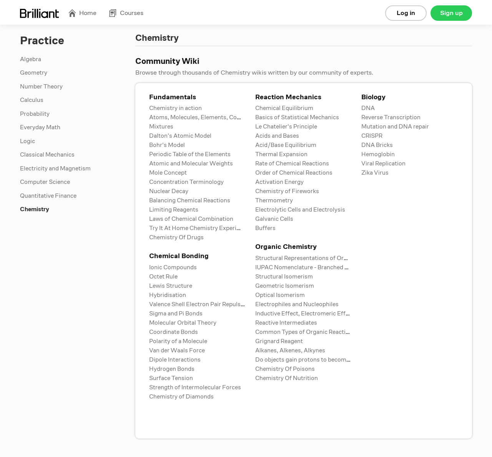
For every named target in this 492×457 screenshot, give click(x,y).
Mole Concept (168, 173)
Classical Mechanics (47, 154)
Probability (35, 114)
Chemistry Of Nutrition (286, 378)
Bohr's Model (167, 145)
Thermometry (274, 200)
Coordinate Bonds (173, 332)
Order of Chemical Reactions (293, 173)
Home (82, 13)
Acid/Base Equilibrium (285, 145)
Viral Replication (383, 163)
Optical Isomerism (280, 295)
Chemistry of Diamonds (181, 396)
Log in (406, 13)
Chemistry (34, 209)
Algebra (30, 59)
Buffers (265, 228)
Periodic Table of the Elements (190, 154)
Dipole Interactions (175, 360)
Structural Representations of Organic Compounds (324, 258)
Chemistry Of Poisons (285, 369)
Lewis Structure (170, 286)
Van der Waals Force (177, 350)
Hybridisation (167, 295)
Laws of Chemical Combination (191, 219)
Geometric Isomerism (284, 286)
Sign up (451, 13)
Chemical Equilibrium (284, 108)
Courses (126, 13)
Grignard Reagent (279, 341)
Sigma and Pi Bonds (176, 313)
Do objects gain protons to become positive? (315, 360)
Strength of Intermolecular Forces (195, 387)
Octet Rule (163, 276)
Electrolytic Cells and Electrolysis (300, 209)
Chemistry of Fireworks (287, 191)
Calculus (31, 100)
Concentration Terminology (186, 182)
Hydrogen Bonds (171, 369)
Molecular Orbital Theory (182, 323)
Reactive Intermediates (286, 323)
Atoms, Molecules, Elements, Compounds (206, 117)
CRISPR (371, 136)
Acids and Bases (277, 136)
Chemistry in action (175, 108)
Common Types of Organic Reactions (305, 332)
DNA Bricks (377, 145)
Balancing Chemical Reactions (189, 200)
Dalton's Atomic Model (180, 136)
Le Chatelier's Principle (286, 126)
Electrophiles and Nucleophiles (297, 304)
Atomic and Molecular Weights (191, 163)
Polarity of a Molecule (178, 341)
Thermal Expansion (281, 154)
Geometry (33, 73)
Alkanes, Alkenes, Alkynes (290, 350)
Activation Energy (279, 182)
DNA (368, 108)
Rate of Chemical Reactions (292, 163)
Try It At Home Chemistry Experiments (201, 228)
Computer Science (45, 182)
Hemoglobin (378, 154)
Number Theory (41, 86)
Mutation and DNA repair (395, 126)
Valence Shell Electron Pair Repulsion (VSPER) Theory (222, 304)
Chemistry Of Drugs (176, 237)
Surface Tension (171, 378)
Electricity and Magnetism (55, 168)
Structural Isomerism (284, 276)
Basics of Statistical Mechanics (297, 117)
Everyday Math (40, 127)
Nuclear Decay (168, 191)
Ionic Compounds (173, 267)
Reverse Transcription (391, 117)
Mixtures (161, 126)
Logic (27, 141)
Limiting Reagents (173, 209)
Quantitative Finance (48, 196)
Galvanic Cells (274, 219)
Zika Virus (375, 173)
